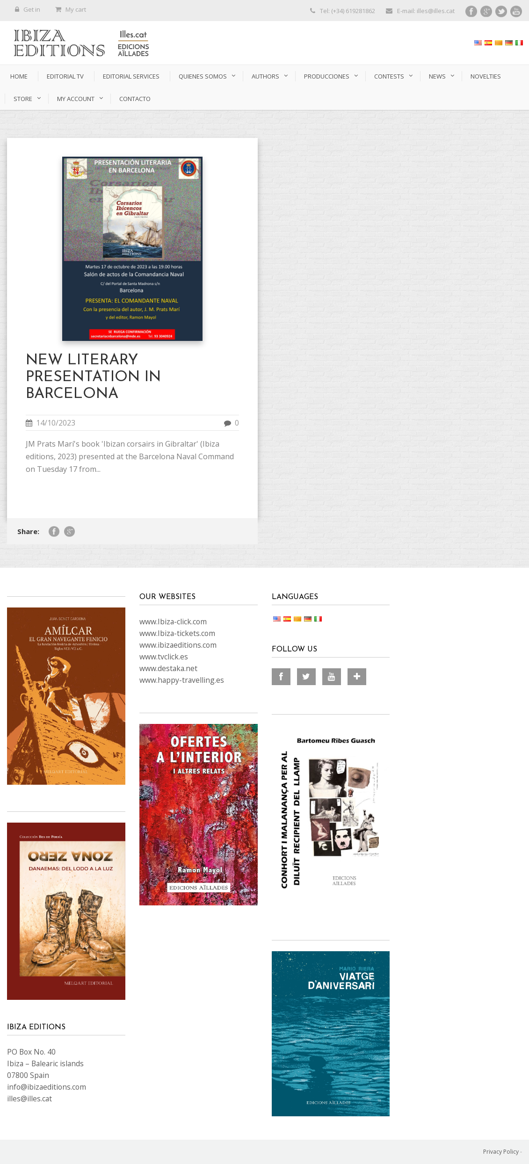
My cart (70, 9)
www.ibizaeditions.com (178, 645)
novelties (486, 76)
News (437, 76)
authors (265, 76)
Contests (389, 76)
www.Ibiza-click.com (173, 621)
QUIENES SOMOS (203, 76)
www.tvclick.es (163, 656)
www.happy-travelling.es (181, 680)
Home (19, 76)
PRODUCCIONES (326, 76)
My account (75, 98)
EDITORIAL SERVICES (131, 76)
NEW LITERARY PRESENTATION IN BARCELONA (93, 377)
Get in (27, 9)
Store (23, 98)
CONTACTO (135, 98)
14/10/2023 (55, 423)
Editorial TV (65, 76)
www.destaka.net (168, 668)
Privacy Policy (501, 1152)
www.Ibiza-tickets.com (177, 633)
